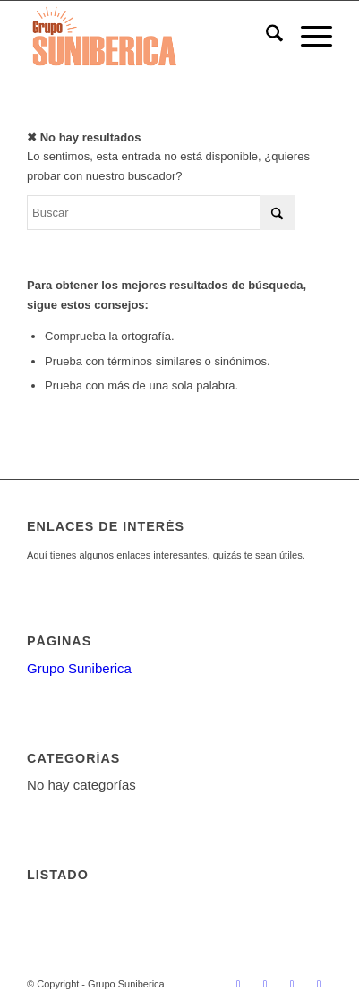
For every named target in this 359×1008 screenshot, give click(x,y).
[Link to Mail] (318, 983)
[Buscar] (265, 37)
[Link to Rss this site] (291, 983)
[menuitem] (265, 37)
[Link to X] (238, 983)
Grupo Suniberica (79, 668)
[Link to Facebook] (265, 983)
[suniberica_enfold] (149, 37)
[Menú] (307, 37)
